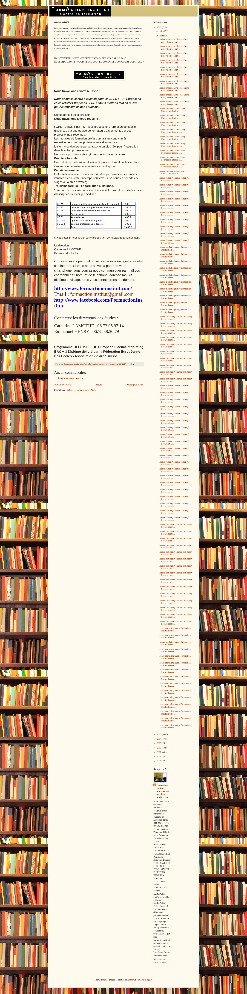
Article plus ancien (134, 385)
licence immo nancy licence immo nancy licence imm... (174, 40)
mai (161, 36)
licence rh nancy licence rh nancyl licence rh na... (174, 179)
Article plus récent (63, 385)
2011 (159, 752)
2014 (159, 739)
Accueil (98, 385)
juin (161, 31)
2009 (159, 761)
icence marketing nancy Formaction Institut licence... (175, 629)
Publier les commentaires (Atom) (81, 390)
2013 (159, 743)
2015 (159, 734)
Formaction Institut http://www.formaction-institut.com (163, 791)
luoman (130, 980)
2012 (159, 748)
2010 (159, 756)
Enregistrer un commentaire (70, 378)
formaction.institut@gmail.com (102, 294)
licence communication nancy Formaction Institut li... (172, 109)
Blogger (148, 980)
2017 (159, 27)
